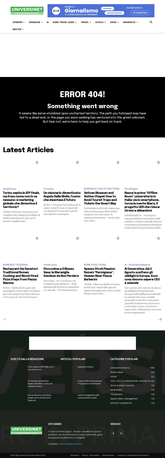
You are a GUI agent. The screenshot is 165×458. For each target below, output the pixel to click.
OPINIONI (19, 22)
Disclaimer (74, 455)
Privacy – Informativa (90, 455)
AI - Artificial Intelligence (137, 264)
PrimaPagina (131, 188)
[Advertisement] (82, 54)
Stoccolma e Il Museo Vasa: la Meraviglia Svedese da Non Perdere (61, 272)
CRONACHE (35, 22)
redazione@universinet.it (70, 443)
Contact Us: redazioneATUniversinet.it (133, 455)
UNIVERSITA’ (130, 22)
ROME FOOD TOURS (95, 264)
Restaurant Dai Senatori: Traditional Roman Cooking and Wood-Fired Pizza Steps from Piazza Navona (20, 276)
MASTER (18, 29)
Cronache (48, 188)
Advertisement (108, 455)
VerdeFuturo (9, 188)
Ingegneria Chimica (85, 367)
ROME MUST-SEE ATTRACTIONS (101, 188)
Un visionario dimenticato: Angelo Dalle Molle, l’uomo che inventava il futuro (62, 196)
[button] (150, 22)
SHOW (114, 22)
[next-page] (159, 319)
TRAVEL (86, 22)
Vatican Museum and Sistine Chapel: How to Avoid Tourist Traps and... (39, 397)
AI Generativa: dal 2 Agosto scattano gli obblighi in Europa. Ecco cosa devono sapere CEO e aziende (142, 276)
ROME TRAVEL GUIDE (64, 22)
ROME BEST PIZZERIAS (15, 264)
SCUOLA (100, 22)
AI (48, 22)
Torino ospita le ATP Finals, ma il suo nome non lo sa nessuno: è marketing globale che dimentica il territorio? (21, 200)
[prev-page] (5, 319)
